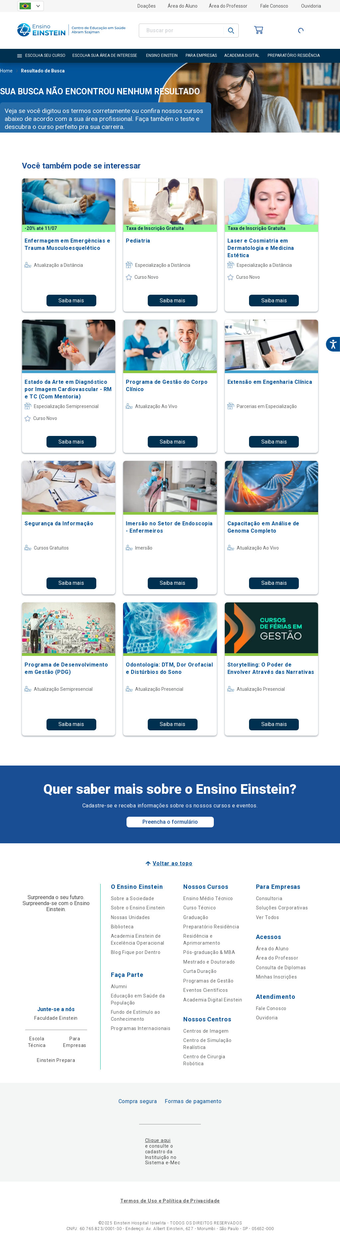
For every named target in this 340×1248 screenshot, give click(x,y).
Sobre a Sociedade (132, 898)
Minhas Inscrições (276, 977)
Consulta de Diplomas (281, 967)
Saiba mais (71, 300)
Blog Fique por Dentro (136, 952)
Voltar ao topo (172, 863)
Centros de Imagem (206, 1031)
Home (6, 71)
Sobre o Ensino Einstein (138, 907)
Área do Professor (228, 6)
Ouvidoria (311, 6)
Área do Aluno (183, 6)
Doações (146, 6)
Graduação (195, 917)
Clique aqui (158, 1140)
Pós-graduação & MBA (209, 952)
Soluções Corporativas (282, 907)
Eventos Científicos (205, 990)
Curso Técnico (199, 907)
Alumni (119, 986)
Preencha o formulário (170, 822)
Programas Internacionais (141, 1028)
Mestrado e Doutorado (209, 962)
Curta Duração (199, 971)
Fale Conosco (274, 6)
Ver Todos (267, 917)
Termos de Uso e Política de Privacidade (170, 1200)
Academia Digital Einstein (212, 999)
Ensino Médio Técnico (208, 898)
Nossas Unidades (130, 917)
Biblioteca (122, 926)
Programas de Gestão (208, 981)
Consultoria (269, 898)
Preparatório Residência (211, 926)
